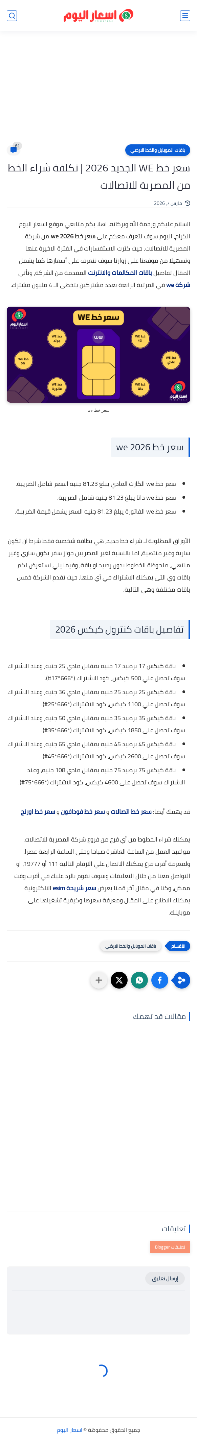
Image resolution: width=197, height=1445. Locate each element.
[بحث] (12, 15)
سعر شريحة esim (74, 888)
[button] (159, 980)
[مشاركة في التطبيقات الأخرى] (98, 980)
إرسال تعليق (165, 1278)
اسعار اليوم (69, 1430)
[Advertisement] (98, 92)
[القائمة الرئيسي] (185, 15)
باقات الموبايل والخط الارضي (157, 150)
